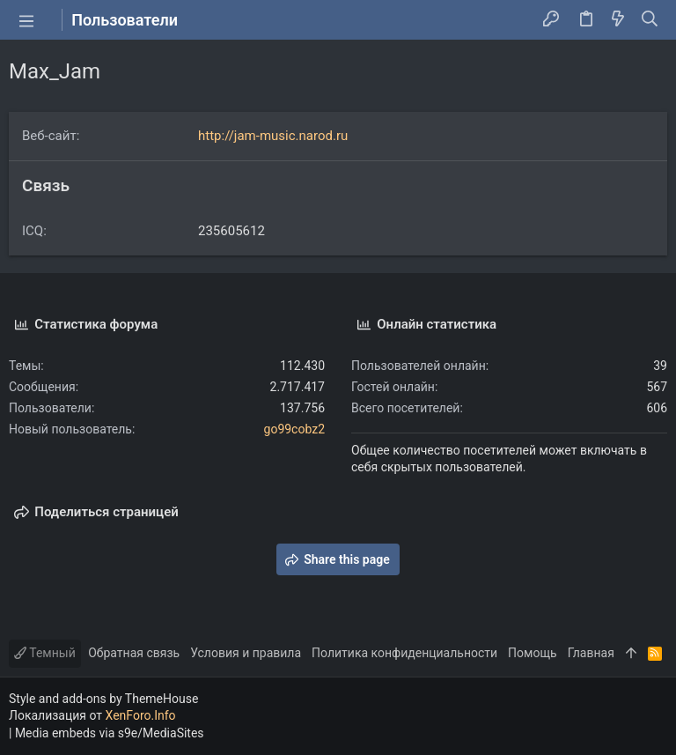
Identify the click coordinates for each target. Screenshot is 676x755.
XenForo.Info (141, 715)
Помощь (532, 653)
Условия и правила (245, 653)
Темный (45, 653)
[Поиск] (650, 20)
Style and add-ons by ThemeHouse (103, 699)
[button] (26, 20)
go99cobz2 (294, 429)
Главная (591, 653)
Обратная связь (134, 653)
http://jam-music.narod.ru (273, 136)
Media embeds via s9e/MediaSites (109, 733)
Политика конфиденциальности (404, 653)
